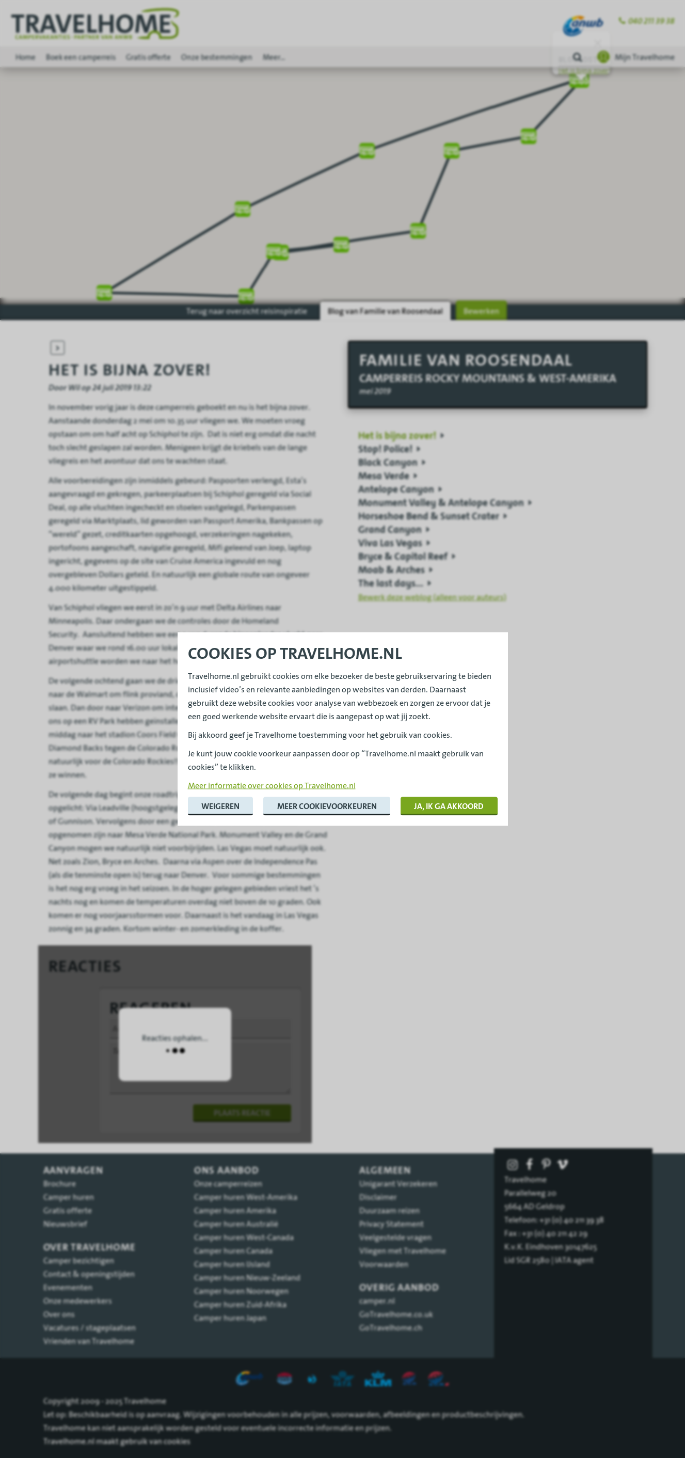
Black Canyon (388, 462)
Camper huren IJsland (232, 1264)
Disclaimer (378, 1196)
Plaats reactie (242, 1112)
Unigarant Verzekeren (398, 1183)
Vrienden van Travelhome (88, 1341)
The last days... (390, 583)
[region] (342, 152)
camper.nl (377, 1300)
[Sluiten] (597, 43)
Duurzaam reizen (389, 1210)
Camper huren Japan (230, 1317)
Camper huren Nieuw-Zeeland (247, 1277)
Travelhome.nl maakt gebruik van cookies (116, 1441)
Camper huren (68, 1196)
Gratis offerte (148, 57)
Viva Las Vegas (390, 543)
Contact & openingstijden (89, 1273)
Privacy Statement (391, 1223)
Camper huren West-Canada (244, 1237)
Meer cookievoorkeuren (327, 806)
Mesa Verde (383, 476)
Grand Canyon (390, 530)
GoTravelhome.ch (390, 1327)
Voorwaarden (383, 1264)
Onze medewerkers (77, 1300)
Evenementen (67, 1287)
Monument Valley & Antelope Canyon (441, 503)
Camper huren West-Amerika (245, 1196)
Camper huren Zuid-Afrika (240, 1304)
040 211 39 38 (651, 20)
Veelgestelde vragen (395, 1237)
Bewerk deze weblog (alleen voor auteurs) (432, 597)
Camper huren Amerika (235, 1210)
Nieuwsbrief (65, 1223)
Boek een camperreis (81, 57)
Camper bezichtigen (78, 1260)
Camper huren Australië (236, 1223)
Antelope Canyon (396, 489)
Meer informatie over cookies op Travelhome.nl (272, 785)
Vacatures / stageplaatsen (89, 1327)
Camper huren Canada (233, 1250)
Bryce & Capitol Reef (403, 556)
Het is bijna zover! (584, 70)
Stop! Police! (385, 449)
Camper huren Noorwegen (241, 1290)
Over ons (59, 1314)
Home (25, 57)
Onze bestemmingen (216, 57)
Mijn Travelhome (645, 57)
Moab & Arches (391, 570)
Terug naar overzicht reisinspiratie (246, 311)
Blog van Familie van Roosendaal (385, 311)
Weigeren (220, 806)
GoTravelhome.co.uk (396, 1314)
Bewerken (481, 311)
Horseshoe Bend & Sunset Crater (428, 516)
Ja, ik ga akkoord (449, 806)
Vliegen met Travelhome (402, 1250)
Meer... (274, 57)
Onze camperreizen (228, 1183)
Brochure (59, 1183)
